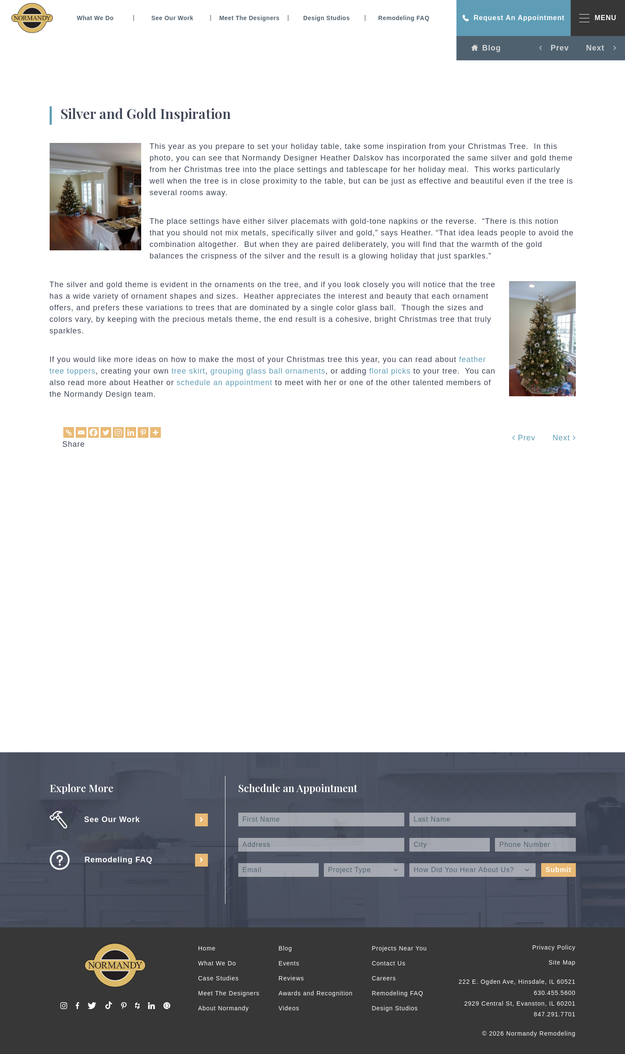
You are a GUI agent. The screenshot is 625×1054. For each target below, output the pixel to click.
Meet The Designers (249, 18)
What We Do (95, 18)
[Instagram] (118, 432)
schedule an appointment (225, 382)
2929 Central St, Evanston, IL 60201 (519, 1003)
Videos (288, 1008)
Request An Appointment (513, 18)
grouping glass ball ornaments (268, 371)
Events (288, 963)
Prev (523, 437)
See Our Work (172, 18)
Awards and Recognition (315, 993)
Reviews (291, 978)
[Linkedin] (130, 432)
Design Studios (326, 18)
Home (207, 948)
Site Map (561, 962)
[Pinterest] (143, 432)
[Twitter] (106, 432)
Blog (486, 48)
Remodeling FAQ (404, 18)
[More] (155, 432)
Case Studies (218, 978)
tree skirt (188, 371)
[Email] (81, 432)
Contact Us (389, 963)
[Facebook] (93, 432)
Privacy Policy (553, 947)
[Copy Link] (68, 432)
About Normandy (223, 1008)
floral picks (390, 371)
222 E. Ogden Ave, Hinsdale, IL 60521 (517, 981)
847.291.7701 (555, 1014)
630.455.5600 (555, 992)
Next (563, 437)
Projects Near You (399, 948)
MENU (597, 18)
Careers (384, 978)
